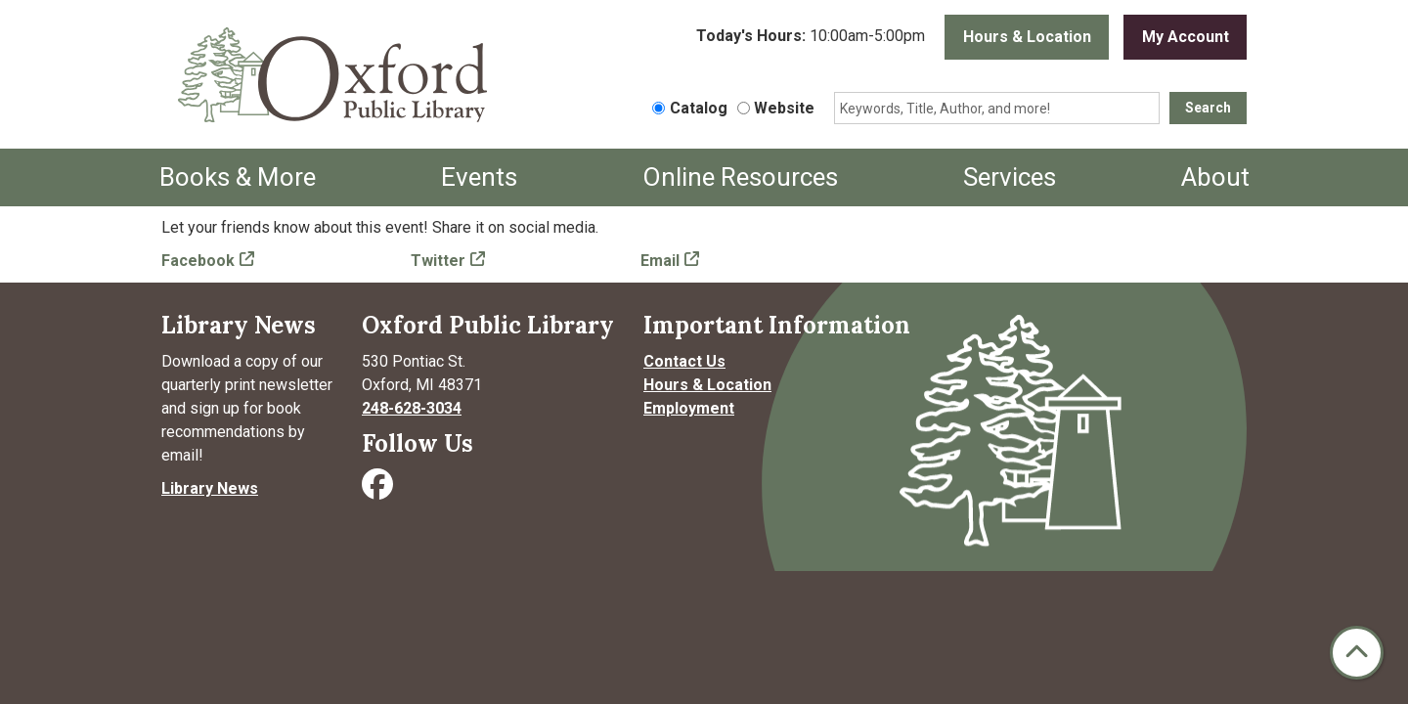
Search (1208, 107)
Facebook (198, 260)
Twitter (438, 260)
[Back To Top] (1357, 653)
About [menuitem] (1215, 177)
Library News (209, 488)
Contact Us (684, 361)
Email (660, 260)
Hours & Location (1027, 36)
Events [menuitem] (479, 177)
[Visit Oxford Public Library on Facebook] (379, 490)
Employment (688, 408)
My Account (1185, 36)
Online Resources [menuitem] (740, 177)
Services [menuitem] (1009, 177)
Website (784, 108)
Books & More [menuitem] (237, 177)
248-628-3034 (412, 408)
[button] (810, 37)
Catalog (698, 108)
